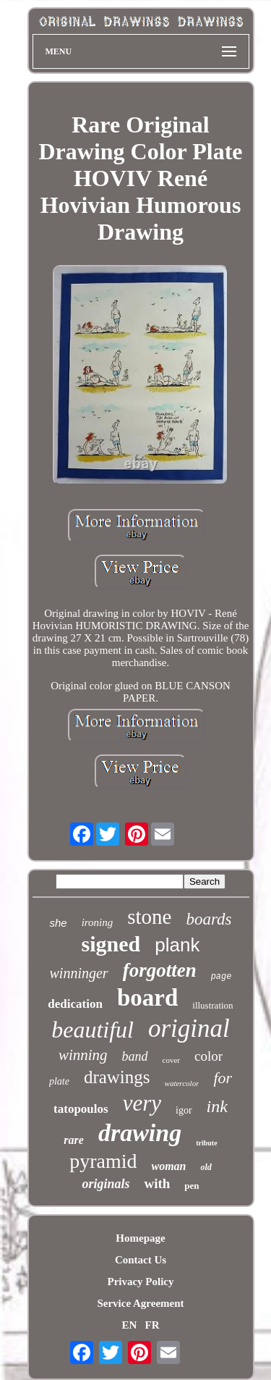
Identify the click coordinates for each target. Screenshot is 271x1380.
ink (217, 1106)
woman (168, 1166)
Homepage (140, 1238)
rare (74, 1140)
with (157, 1183)
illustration (212, 1005)
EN (129, 1325)
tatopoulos (80, 1109)
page (221, 977)
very (142, 1103)
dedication (75, 1004)
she (57, 923)
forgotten (160, 970)
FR (152, 1325)
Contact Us (140, 1260)
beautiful (92, 1030)
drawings (117, 1077)
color (208, 1056)
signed (111, 944)
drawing (139, 1132)
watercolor (182, 1083)
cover (171, 1060)
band (135, 1056)
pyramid (103, 1161)
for (222, 1078)
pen (191, 1185)
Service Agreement (140, 1303)
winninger (79, 973)
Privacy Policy (140, 1281)
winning (83, 1055)
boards (208, 919)
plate (59, 1081)
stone (149, 916)
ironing (97, 922)
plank (177, 945)
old (205, 1167)
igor (184, 1110)
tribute (206, 1143)
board (147, 998)
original (189, 1028)
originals (105, 1184)
